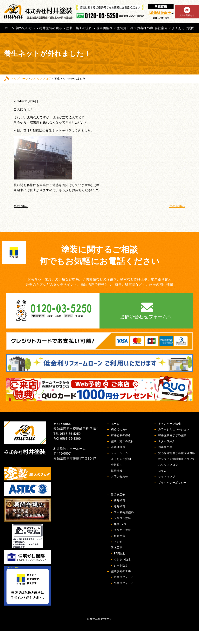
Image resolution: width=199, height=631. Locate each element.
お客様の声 (145, 28)
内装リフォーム (124, 577)
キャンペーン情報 (169, 423)
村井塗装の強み (50, 28)
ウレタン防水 (122, 559)
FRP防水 (119, 553)
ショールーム (119, 453)
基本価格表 (104, 28)
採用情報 (116, 470)
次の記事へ (177, 206)
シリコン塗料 (122, 518)
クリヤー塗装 (122, 529)
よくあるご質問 (183, 28)
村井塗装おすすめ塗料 (172, 435)
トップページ (19, 78)
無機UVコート (123, 524)
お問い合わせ (119, 476)
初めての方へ (25, 28)
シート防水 (121, 565)
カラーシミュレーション (173, 429)
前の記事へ (21, 206)
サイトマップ (166, 476)
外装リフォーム (124, 583)
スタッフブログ (41, 78)
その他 (118, 541)
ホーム (9, 28)
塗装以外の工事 (121, 571)
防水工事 (116, 547)
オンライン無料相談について (176, 458)
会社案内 (161, 28)
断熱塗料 (119, 500)
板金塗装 (119, 535)
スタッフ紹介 (166, 441)
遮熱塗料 (119, 506)
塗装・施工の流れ (79, 28)
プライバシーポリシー (172, 482)
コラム (162, 470)
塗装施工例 (125, 28)
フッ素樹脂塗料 (124, 512)
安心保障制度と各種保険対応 (176, 453)
